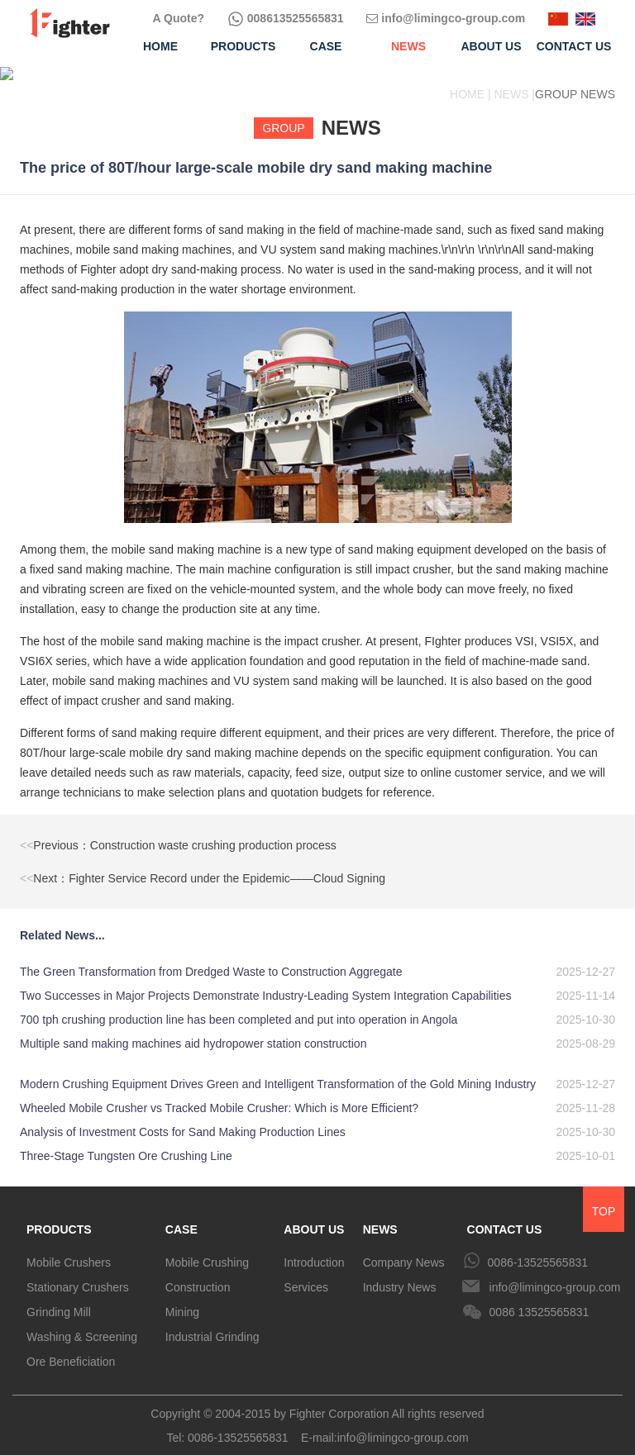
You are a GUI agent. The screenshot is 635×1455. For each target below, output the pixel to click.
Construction (198, 1274)
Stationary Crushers (77, 1274)
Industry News (400, 1274)
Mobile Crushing (207, 1249)
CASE (181, 1216)
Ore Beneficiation (70, 1348)
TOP (604, 1198)
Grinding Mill (58, 1298)
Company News (404, 1249)
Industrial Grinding (212, 1323)
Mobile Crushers (68, 1249)
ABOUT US (314, 1216)
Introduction (314, 1249)
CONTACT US (504, 1216)
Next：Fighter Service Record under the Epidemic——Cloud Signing (202, 865)
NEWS (380, 1216)
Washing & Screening (81, 1323)
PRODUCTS (59, 1216)
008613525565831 (285, 18)
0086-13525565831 (538, 1249)
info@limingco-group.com (445, 18)
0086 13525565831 (539, 1298)
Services (306, 1274)
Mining (182, 1298)
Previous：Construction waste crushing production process (178, 832)
